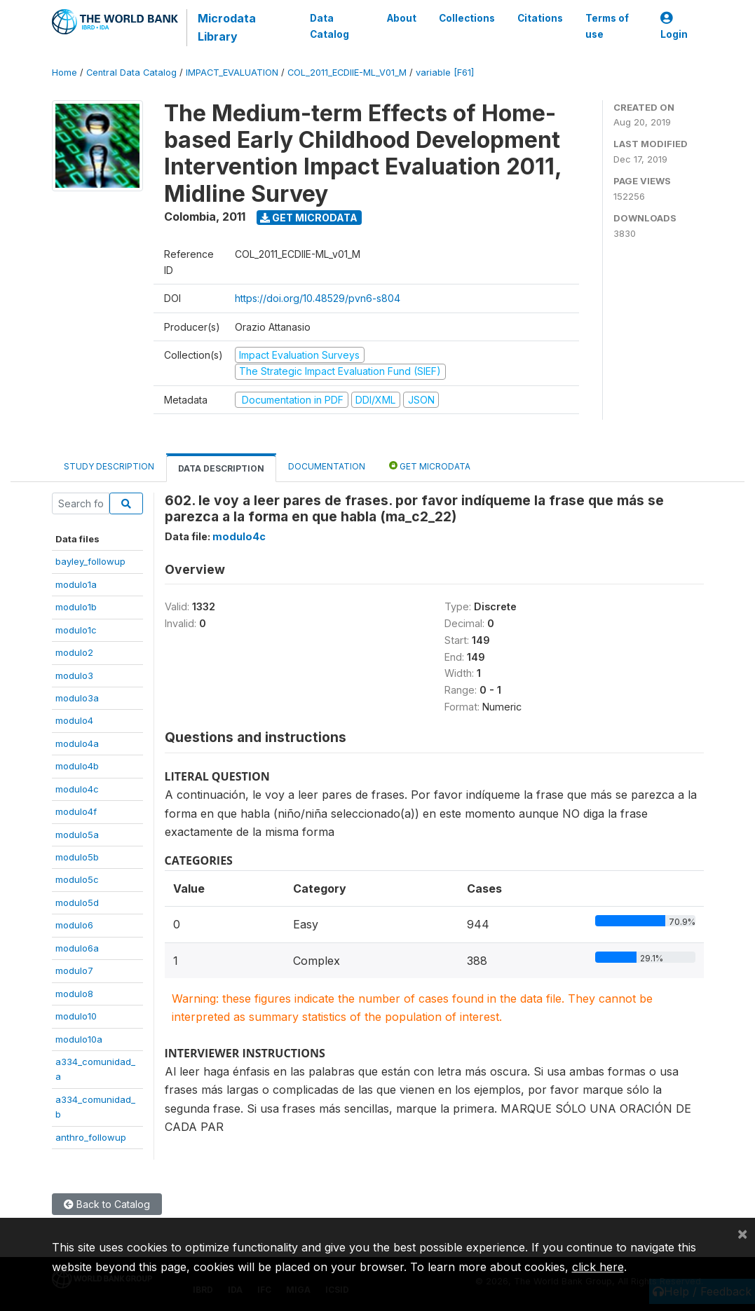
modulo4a (77, 743)
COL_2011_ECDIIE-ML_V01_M (347, 72)
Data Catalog (329, 26)
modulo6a (77, 948)
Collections (466, 18)
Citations (539, 18)
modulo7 (74, 970)
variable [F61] (445, 72)
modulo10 (76, 1016)
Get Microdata (309, 218)
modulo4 (74, 720)
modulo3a (77, 697)
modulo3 (74, 675)
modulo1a (76, 584)
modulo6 (74, 925)
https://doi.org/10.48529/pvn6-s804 (317, 298)
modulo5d (77, 902)
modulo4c (77, 789)
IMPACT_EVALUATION (232, 72)
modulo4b (77, 765)
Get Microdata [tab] (429, 466)
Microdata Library (227, 27)
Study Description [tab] (109, 466)
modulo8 (74, 993)
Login (674, 26)
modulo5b (77, 857)
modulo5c (77, 879)
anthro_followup (90, 1137)
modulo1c (76, 630)
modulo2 (74, 652)
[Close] (742, 1233)
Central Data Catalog (131, 72)
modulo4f (76, 811)
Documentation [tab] (326, 466)
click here (598, 1267)
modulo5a (77, 834)
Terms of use (606, 26)
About (401, 18)
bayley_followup (90, 561)
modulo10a (78, 1039)
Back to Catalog (107, 1204)
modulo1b (76, 606)
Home (64, 72)
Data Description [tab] (221, 468)
